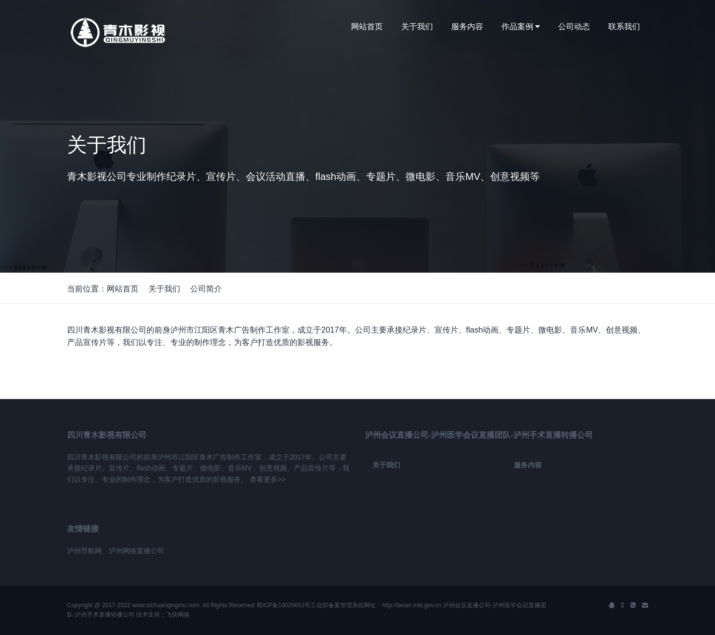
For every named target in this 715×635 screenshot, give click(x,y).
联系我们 (624, 26)
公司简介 (206, 289)
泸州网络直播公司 (136, 551)
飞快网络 (178, 614)
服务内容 (467, 26)
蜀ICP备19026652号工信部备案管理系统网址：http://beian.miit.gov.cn (348, 605)
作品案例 (520, 26)
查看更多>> (268, 479)
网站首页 (367, 26)
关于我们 (417, 26)
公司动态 (574, 26)
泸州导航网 (84, 551)
